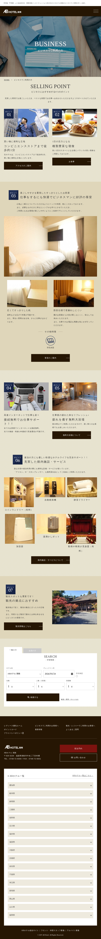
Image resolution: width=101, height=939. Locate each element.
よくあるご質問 (72, 729)
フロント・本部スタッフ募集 (53, 930)
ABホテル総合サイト (30, 930)
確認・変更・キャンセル (69, 699)
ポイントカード (10, 729)
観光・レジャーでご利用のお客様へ (80, 726)
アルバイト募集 (73, 930)
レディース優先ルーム (13, 726)
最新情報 (38, 729)
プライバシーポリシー (14, 733)
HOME (7, 80)
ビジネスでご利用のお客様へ (47, 726)
